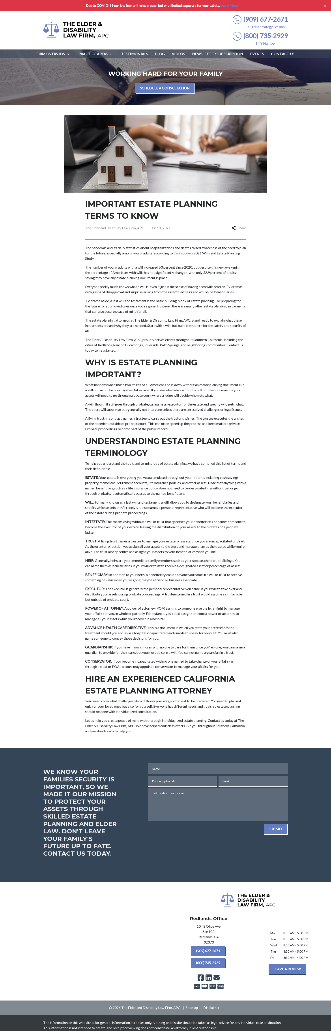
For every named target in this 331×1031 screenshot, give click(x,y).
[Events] (257, 53)
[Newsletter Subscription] (217, 53)
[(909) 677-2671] (208, 951)
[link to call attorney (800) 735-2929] (260, 36)
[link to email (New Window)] (216, 977)
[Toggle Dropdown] (69, 54)
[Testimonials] (134, 53)
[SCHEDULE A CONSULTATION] (164, 88)
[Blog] (159, 53)
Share (239, 228)
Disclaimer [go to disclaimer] (211, 1007)
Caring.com (182, 253)
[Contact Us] (282, 53)
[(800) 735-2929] (208, 963)
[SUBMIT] (275, 829)
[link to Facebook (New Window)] (201, 977)
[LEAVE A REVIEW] (287, 969)
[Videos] (178, 53)
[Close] (325, 5)
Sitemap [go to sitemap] (192, 1007)
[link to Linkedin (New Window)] (209, 977)
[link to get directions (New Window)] (208, 935)
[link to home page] (76, 30)
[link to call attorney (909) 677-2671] (260, 19)
